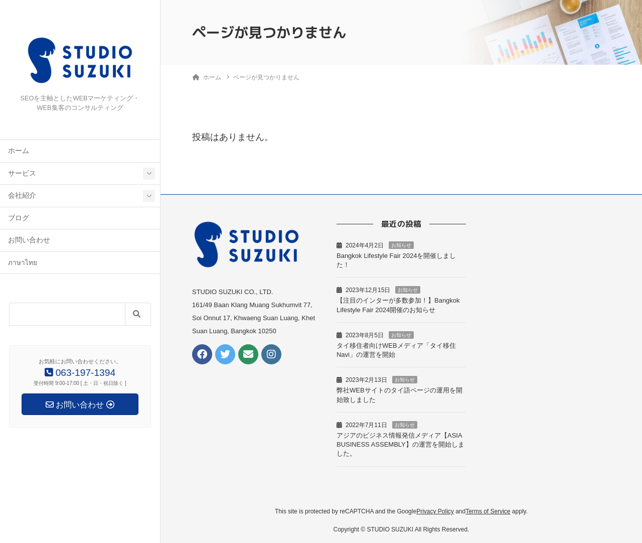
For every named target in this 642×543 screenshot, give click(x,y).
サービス (22, 173)
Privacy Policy (435, 511)
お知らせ (401, 245)
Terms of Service (487, 511)
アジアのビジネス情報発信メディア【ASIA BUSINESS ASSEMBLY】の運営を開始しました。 (400, 444)
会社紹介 (22, 195)
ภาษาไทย (22, 262)
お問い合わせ (29, 240)
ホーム (18, 151)
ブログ (18, 218)
